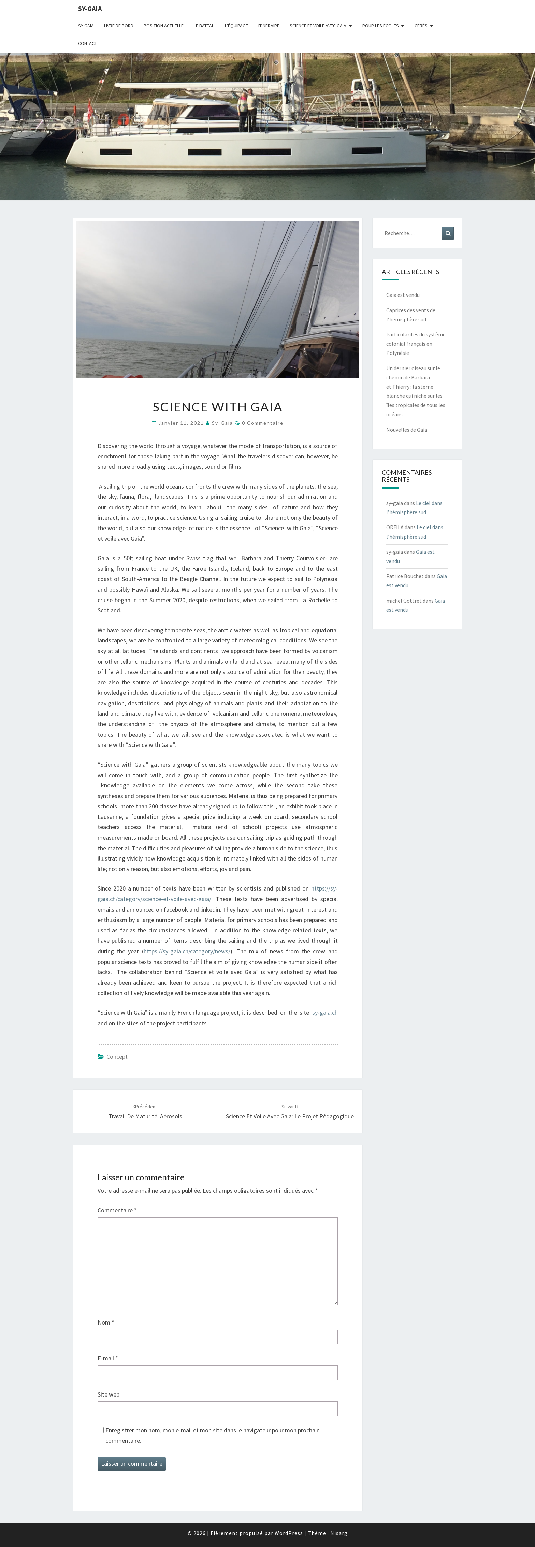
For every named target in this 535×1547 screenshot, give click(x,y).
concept (117, 1056)
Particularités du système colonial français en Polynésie (416, 343)
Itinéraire (268, 26)
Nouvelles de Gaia (406, 429)
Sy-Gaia (86, 26)
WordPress (289, 1533)
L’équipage (236, 26)
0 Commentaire (263, 423)
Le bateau (204, 26)
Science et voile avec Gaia (318, 26)
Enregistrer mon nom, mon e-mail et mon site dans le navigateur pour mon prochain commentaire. (212, 1435)
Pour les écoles (380, 26)
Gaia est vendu (403, 294)
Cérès (421, 26)
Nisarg (339, 1533)
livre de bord (118, 26)
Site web (108, 1394)
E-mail (108, 1358)
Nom (106, 1322)
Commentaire (117, 1210)
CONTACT (87, 43)
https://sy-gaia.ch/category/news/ (187, 951)
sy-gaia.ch (325, 1012)
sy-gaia (90, 8)
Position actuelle (164, 26)
